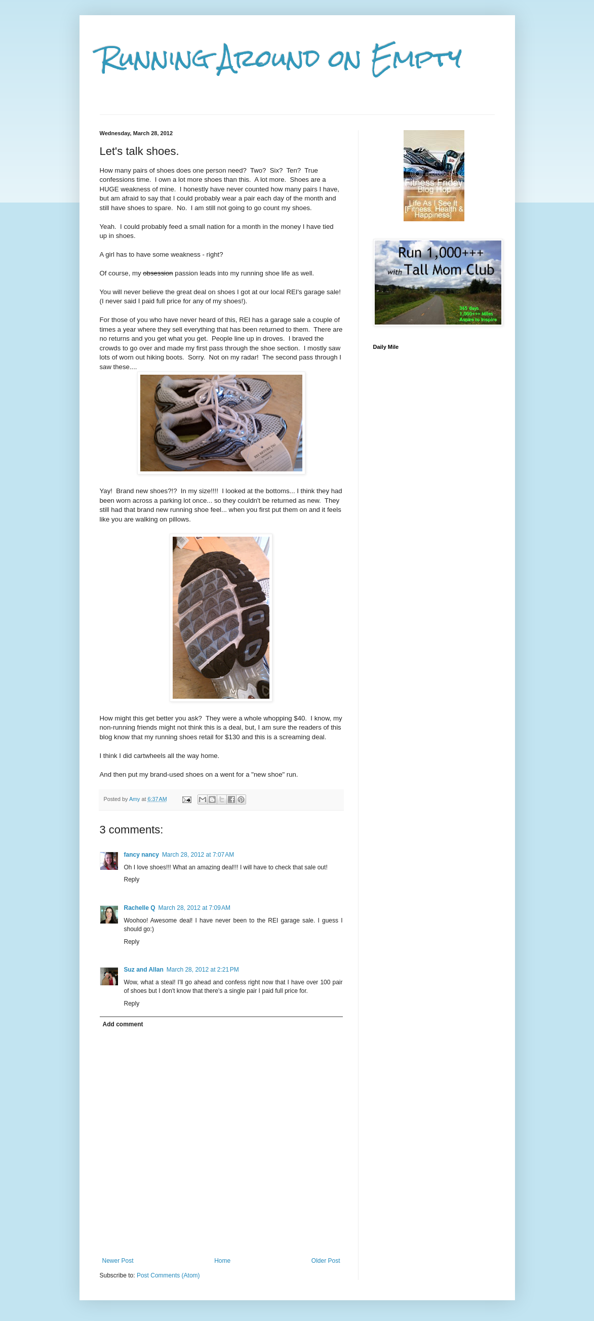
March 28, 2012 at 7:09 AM (194, 907)
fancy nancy (141, 854)
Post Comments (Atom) (168, 1275)
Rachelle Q (139, 907)
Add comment (123, 1024)
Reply (132, 879)
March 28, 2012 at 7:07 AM (198, 854)
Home (222, 1260)
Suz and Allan (144, 969)
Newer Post (118, 1260)
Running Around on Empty (281, 58)
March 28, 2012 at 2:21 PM (203, 969)
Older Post (325, 1260)
